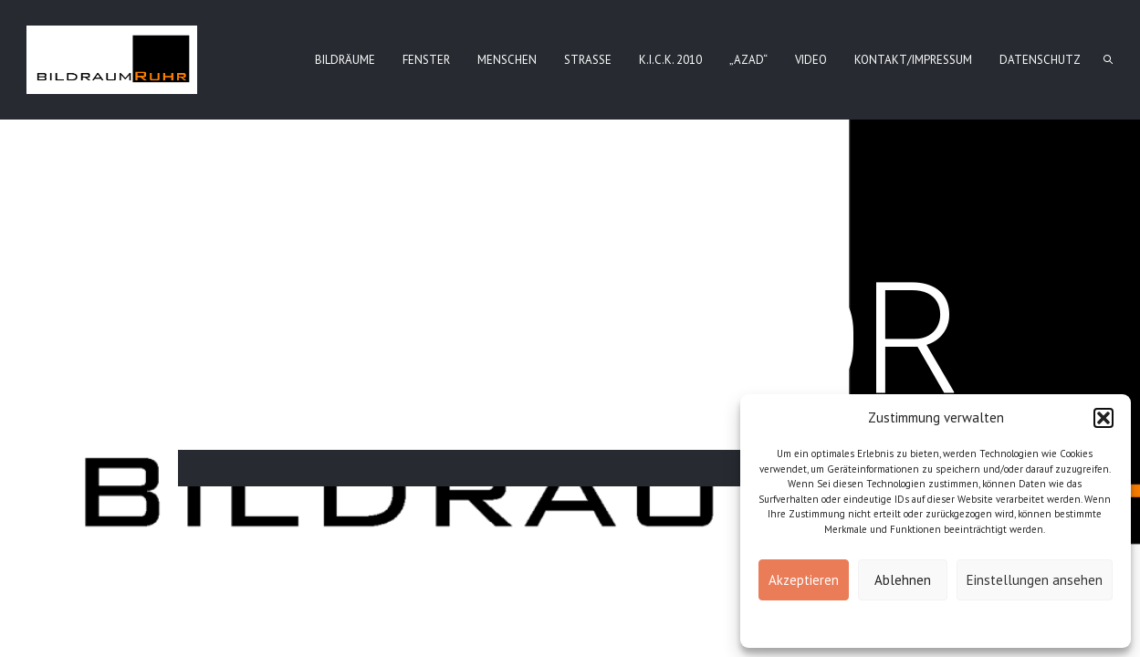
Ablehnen (902, 580)
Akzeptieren (804, 580)
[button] (1103, 418)
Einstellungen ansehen (1035, 580)
